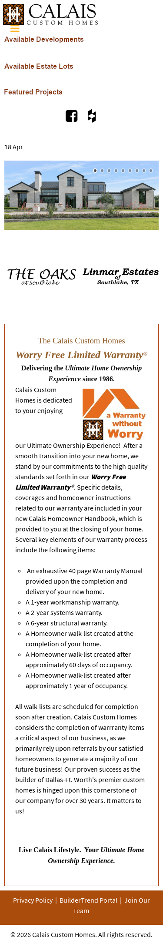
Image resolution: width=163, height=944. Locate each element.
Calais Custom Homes (63, 934)
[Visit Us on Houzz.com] (91, 115)
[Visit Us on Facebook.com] (73, 115)
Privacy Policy (33, 900)
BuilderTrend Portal (88, 900)
